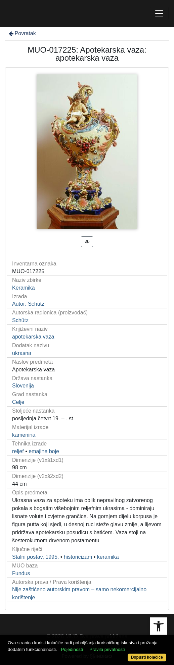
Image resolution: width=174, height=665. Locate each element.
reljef (18, 451)
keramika (108, 557)
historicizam (78, 557)
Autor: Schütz (28, 304)
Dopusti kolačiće (147, 657)
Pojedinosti (72, 649)
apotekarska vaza (33, 337)
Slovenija (23, 385)
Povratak (22, 33)
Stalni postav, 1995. (35, 557)
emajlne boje (44, 451)
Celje (18, 402)
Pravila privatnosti (107, 649)
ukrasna (21, 353)
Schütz (20, 320)
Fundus (21, 573)
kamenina (23, 435)
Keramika (23, 288)
